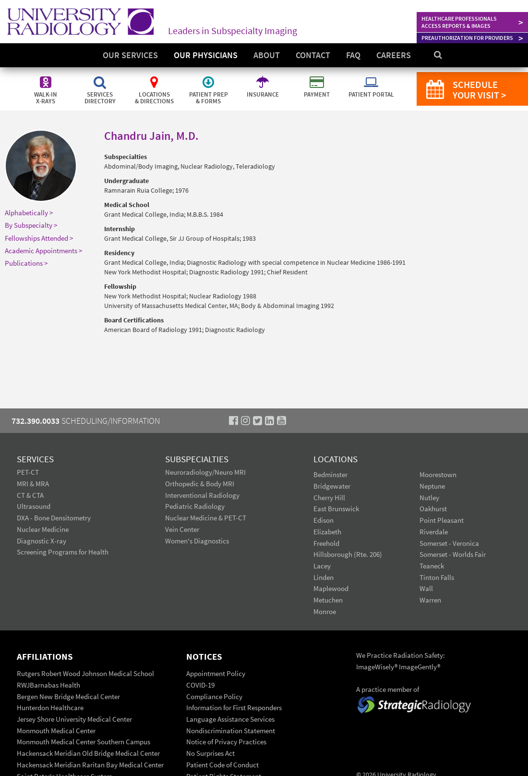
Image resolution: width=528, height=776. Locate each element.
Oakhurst (433, 508)
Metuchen (328, 599)
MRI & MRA (33, 483)
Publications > (26, 263)
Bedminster (330, 474)
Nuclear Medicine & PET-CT (205, 517)
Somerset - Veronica (449, 543)
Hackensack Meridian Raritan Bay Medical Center (90, 764)
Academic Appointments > (43, 250)
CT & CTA (30, 495)
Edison (323, 520)
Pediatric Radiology (195, 506)
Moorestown (438, 474)
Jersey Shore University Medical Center (74, 719)
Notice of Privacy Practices (226, 741)
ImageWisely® (377, 666)
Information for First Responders (234, 707)
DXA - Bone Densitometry (54, 517)
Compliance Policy (214, 696)
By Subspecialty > (31, 225)
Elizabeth (327, 531)
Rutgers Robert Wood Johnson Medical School (85, 673)
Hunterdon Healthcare (50, 707)
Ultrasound (33, 506)
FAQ (353, 55)
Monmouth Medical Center (56, 730)
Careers (393, 55)
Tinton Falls (437, 577)
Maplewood (330, 588)
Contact (313, 55)
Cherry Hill (329, 497)
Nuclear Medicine (43, 529)
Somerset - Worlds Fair (453, 554)
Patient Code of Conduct (222, 764)
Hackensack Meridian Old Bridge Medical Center (88, 753)
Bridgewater (331, 486)
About (266, 55)
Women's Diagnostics (197, 540)
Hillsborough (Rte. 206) (347, 554)
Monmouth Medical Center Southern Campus (83, 741)
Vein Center (182, 529)
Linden (323, 577)
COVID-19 (200, 685)
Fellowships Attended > (39, 238)
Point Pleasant (442, 520)
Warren (430, 599)
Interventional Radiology (202, 495)
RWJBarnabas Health (48, 685)
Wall (426, 588)
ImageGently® (419, 666)
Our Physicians (206, 55)
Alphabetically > (29, 212)
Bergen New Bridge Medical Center (68, 696)
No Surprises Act (210, 753)
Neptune (432, 486)
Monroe (324, 611)
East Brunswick (336, 508)
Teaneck (432, 565)
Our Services (130, 55)
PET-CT (28, 472)
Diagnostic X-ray (41, 540)
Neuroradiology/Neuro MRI (205, 472)
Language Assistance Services (230, 719)
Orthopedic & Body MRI (199, 483)
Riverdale (434, 531)
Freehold (326, 543)
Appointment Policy (215, 673)
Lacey (322, 565)
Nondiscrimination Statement (230, 730)
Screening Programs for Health (62, 551)
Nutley (429, 497)
